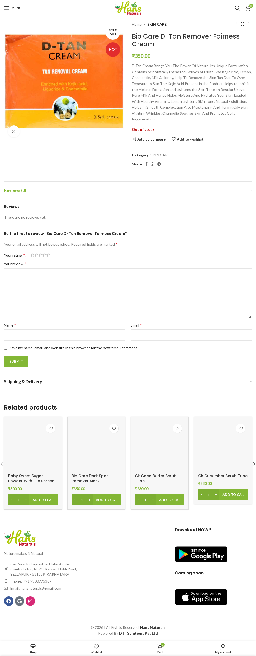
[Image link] (20, 537)
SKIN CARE (157, 24)
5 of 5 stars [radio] (48, 255)
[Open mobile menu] (12, 8)
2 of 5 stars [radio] (36, 255)
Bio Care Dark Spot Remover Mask (90, 478)
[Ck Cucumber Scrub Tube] (223, 446)
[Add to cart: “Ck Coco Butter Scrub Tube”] (159, 499)
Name (10, 324)
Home (137, 24)
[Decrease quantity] (11, 499)
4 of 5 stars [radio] (44, 255)
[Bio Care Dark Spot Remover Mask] (96, 446)
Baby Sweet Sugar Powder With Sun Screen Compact (31, 481)
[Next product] (249, 24)
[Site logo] (128, 7)
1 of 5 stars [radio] (32, 255)
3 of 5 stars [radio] (40, 255)
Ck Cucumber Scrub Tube (223, 475)
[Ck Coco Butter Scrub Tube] (159, 446)
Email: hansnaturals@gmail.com (35, 588)
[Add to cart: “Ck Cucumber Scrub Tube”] (223, 494)
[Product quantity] (19, 499)
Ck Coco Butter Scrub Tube (156, 478)
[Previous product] (236, 24)
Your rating (14, 255)
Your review (15, 263)
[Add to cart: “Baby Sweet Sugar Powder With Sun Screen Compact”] (33, 499)
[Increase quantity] (26, 499)
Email (136, 324)
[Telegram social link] (159, 164)
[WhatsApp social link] (152, 164)
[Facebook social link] (146, 164)
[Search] (237, 8)
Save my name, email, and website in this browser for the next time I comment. (74, 348)
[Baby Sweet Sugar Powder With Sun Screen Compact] (33, 446)
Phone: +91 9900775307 (30, 581)
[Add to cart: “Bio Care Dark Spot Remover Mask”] (96, 499)
